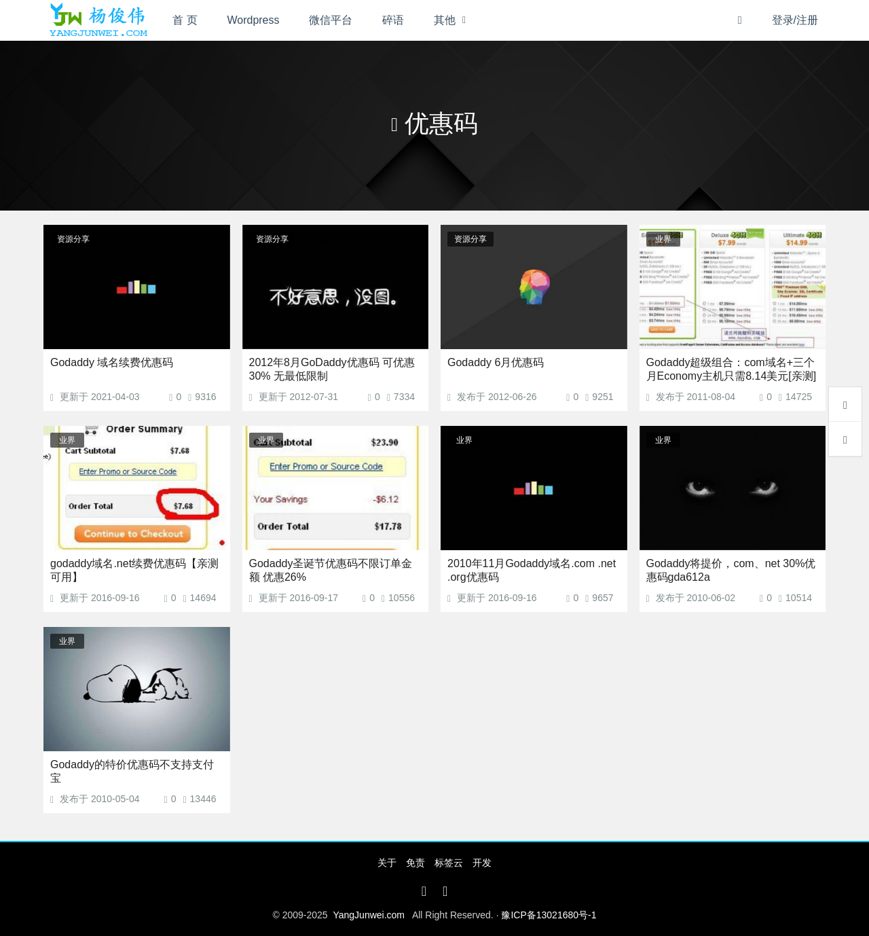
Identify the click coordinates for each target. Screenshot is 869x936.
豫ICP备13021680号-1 (548, 915)
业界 (663, 239)
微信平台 (330, 20)
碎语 (393, 20)
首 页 (184, 20)
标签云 (448, 862)
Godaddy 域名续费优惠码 (111, 362)
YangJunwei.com (369, 915)
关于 (386, 862)
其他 (445, 20)
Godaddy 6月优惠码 (495, 362)
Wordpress (253, 20)
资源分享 (73, 239)
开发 (482, 862)
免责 (415, 862)
